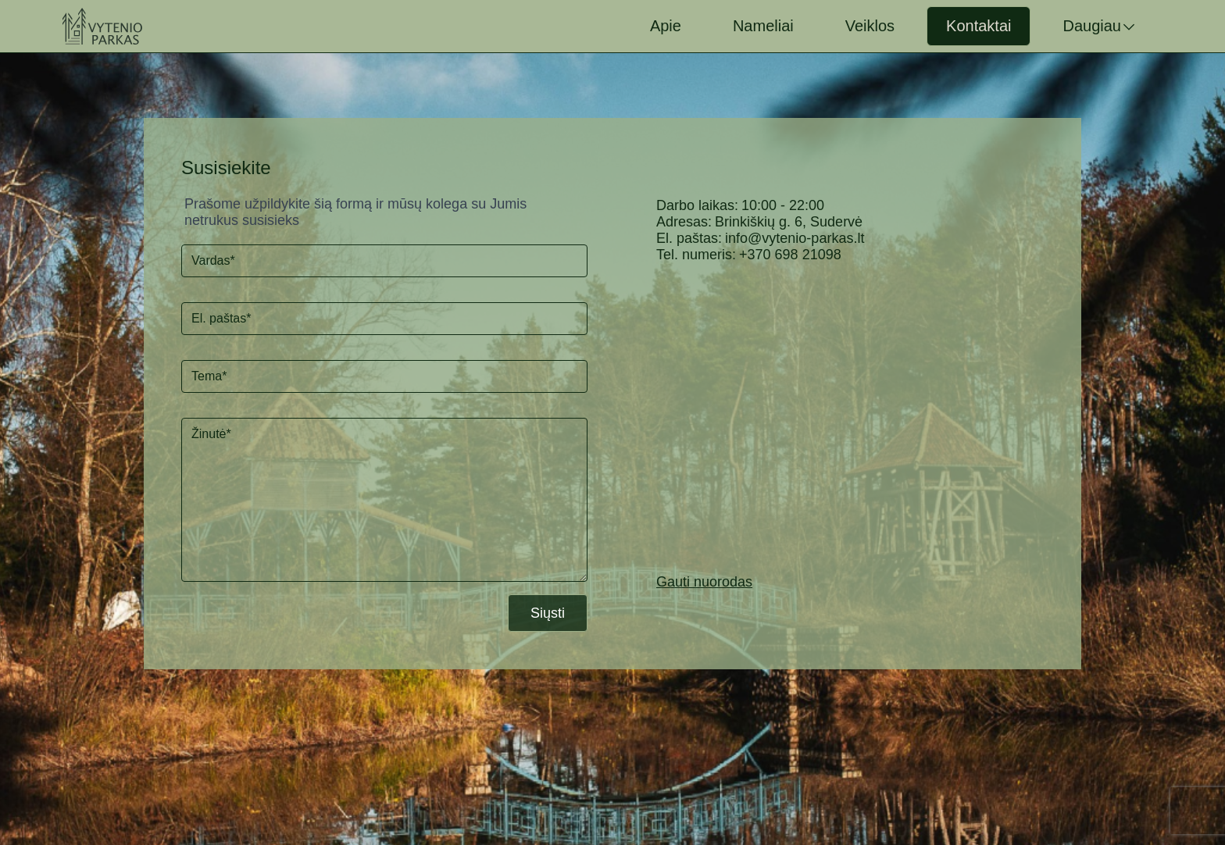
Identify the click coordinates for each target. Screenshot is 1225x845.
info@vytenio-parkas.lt (794, 238)
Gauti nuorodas (704, 582)
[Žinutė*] (384, 500)
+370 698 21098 (790, 254)
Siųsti (547, 613)
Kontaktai (978, 25)
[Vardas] (384, 260)
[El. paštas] (384, 318)
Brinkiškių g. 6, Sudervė (788, 222)
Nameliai (763, 25)
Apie (665, 25)
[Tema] (384, 376)
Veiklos (870, 25)
